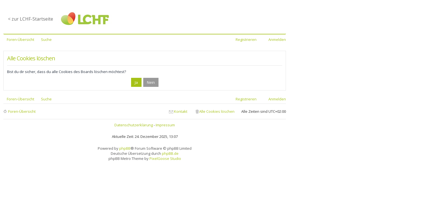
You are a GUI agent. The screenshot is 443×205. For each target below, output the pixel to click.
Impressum (165, 124)
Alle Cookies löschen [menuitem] (216, 111)
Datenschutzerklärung (133, 124)
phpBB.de (170, 153)
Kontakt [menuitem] (180, 111)
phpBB (125, 148)
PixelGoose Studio (165, 158)
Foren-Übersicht (22, 111)
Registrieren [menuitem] (246, 39)
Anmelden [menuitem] (277, 39)
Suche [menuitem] (46, 39)
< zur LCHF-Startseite (30, 19)
